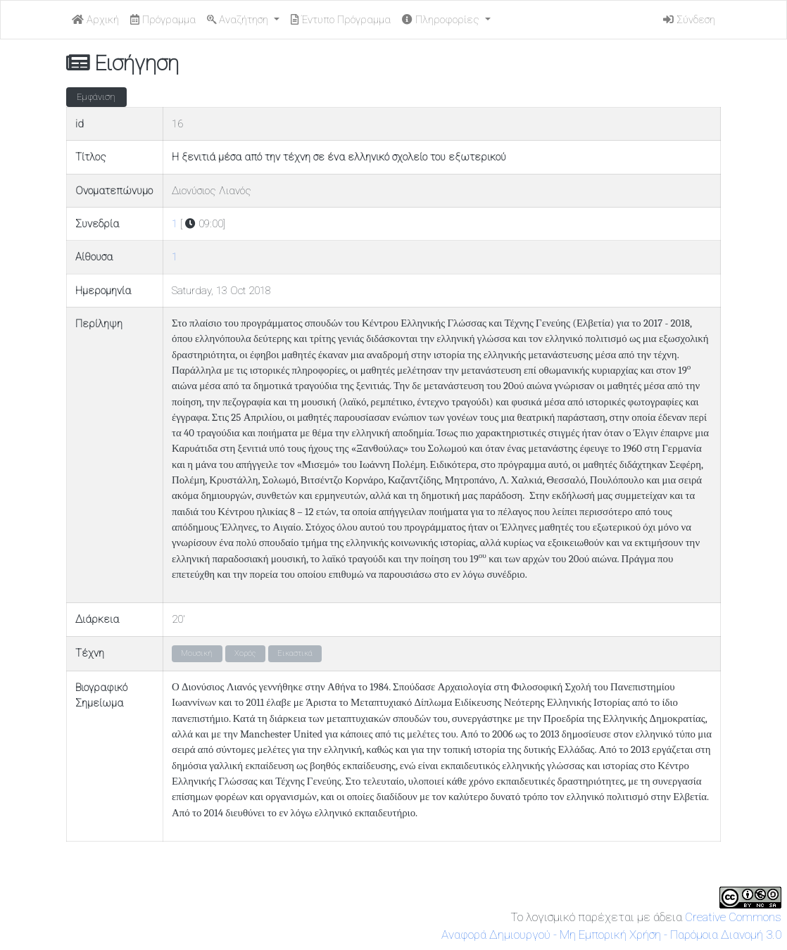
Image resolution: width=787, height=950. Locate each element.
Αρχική (95, 19)
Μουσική (197, 653)
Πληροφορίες (442, 19)
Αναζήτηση (239, 19)
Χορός (245, 653)
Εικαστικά (295, 653)
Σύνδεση (689, 19)
